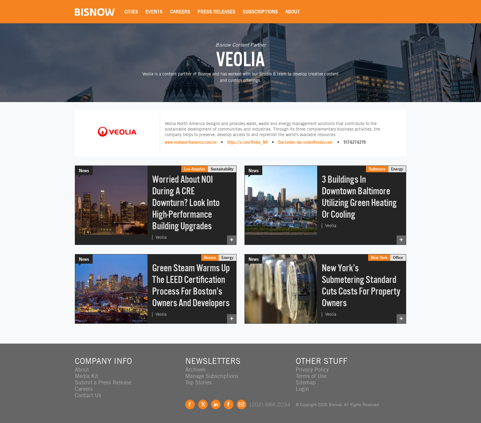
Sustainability (222, 168)
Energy (397, 168)
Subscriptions (260, 12)
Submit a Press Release (103, 382)
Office (398, 257)
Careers (180, 12)
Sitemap (306, 382)
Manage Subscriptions (211, 376)
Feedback (241, 404)
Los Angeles (194, 168)
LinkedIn (216, 404)
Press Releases (216, 12)
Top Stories (198, 382)
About (292, 12)
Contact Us (88, 395)
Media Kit (86, 376)
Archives (195, 369)
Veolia (161, 237)
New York (379, 257)
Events (154, 12)
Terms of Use (311, 376)
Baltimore (377, 168)
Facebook (190, 404)
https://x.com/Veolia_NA (247, 142)
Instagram (228, 404)
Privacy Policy (312, 369)
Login (302, 389)
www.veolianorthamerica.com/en (191, 142)
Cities (131, 12)
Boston (210, 257)
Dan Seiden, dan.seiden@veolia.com (305, 142)
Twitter (203, 404)
